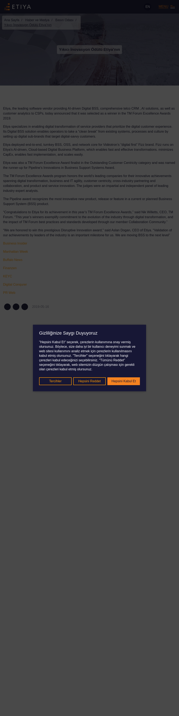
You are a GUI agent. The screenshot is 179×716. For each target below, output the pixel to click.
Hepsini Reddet (89, 381)
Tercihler (55, 381)
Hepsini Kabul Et (124, 381)
